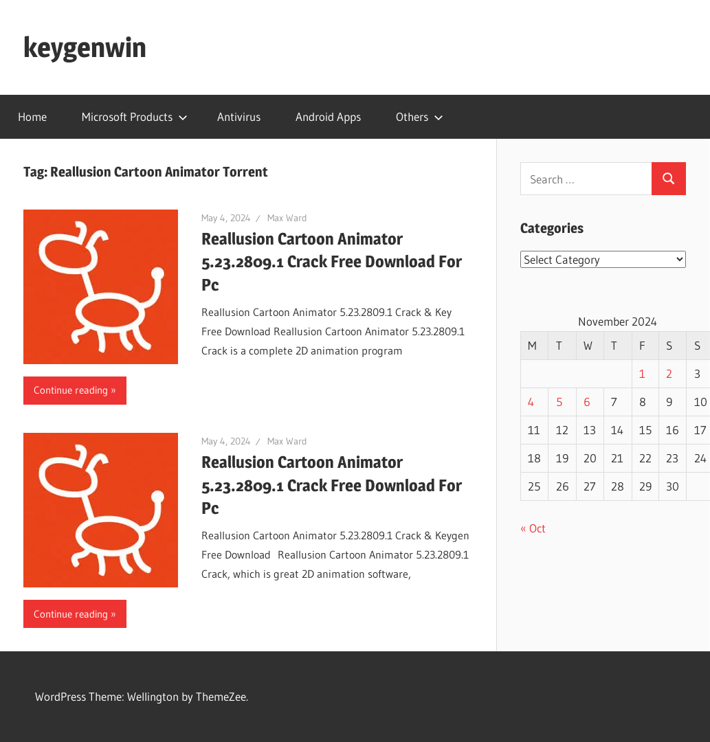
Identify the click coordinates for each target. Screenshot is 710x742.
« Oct (533, 528)
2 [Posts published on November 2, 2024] (669, 373)
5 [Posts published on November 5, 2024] (559, 401)
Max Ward (287, 218)
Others (419, 116)
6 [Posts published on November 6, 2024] (587, 401)
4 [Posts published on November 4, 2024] (531, 401)
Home (32, 116)
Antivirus (238, 116)
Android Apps (328, 116)
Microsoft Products (135, 116)
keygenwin (84, 47)
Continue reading (71, 389)
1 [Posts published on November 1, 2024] (642, 373)
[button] (100, 287)
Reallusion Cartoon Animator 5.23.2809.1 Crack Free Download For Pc (331, 262)
